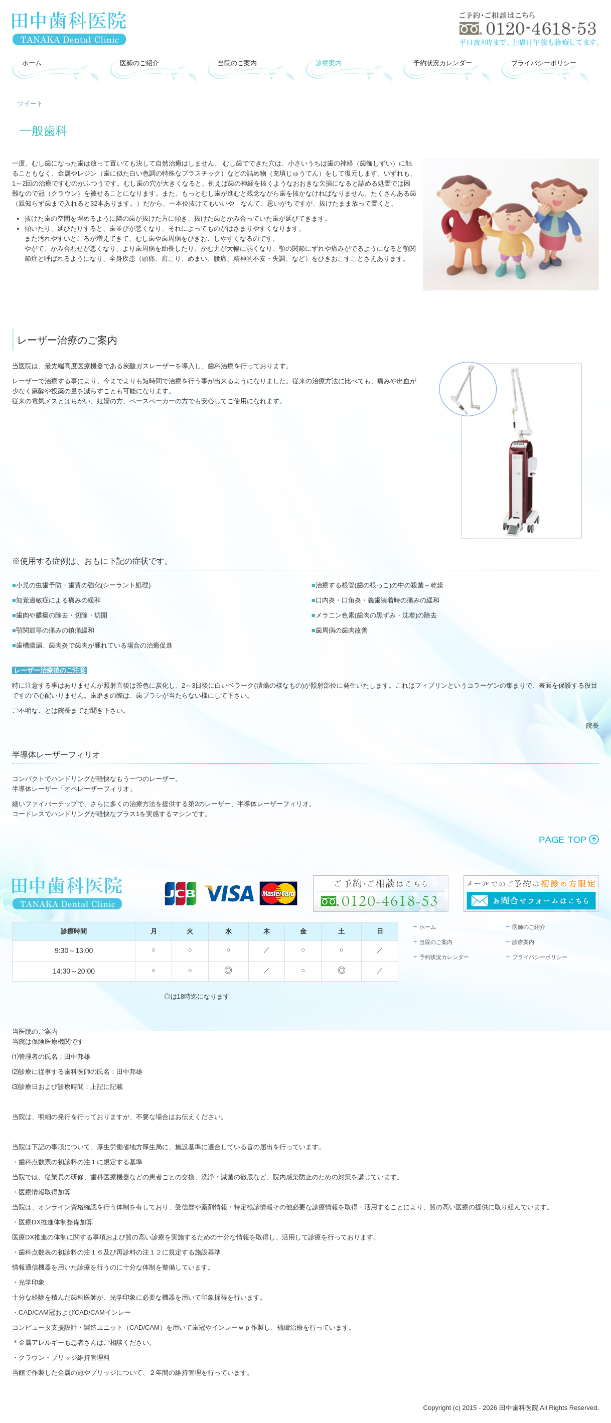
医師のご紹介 (139, 63)
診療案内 (329, 63)
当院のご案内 (237, 63)
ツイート (30, 103)
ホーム (32, 63)
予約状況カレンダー (442, 63)
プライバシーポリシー (543, 63)
